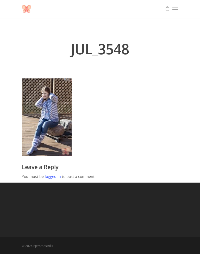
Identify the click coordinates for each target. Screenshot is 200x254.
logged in (53, 176)
